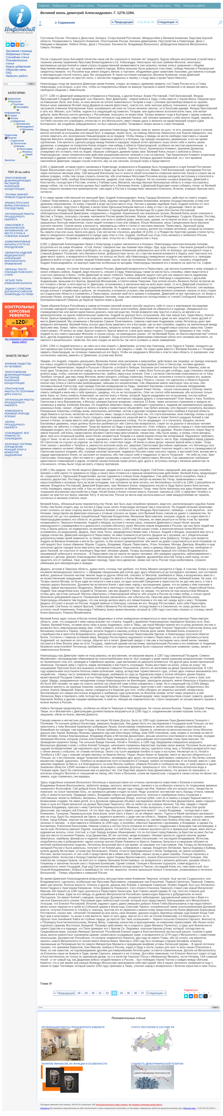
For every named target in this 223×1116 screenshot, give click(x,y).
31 (100, 993)
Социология (17, 140)
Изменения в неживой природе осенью (17, 413)
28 (79, 993)
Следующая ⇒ (167, 22)
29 (86, 993)
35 (128, 993)
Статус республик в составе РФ (152, 1027)
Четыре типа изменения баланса (18, 282)
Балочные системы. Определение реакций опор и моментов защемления (19, 450)
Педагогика (11, 135)
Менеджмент (26, 126)
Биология (15, 101)
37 (142, 993)
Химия (28, 154)
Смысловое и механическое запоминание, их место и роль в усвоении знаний (17, 230)
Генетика (18, 104)
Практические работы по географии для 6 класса (19, 391)
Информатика (12, 112)
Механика (27, 129)
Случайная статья (17, 57)
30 (93, 993)
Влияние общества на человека (18, 365)
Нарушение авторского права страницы (112, 1105)
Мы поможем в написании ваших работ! (19, 340)
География (22, 107)
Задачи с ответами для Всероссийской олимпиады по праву (19, 291)
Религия (12, 137)
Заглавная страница (19, 51)
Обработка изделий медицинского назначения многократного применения (18, 258)
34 (121, 993)
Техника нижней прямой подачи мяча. (19, 196)
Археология (14, 98)
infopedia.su (45, 1108)
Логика (14, 118)
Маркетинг (19, 121)
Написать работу (17, 75)
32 (107, 993)
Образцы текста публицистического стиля (18, 272)
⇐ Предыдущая (122, 22)
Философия (25, 149)
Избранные (60, 5)
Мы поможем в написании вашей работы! (145, 1105)
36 (135, 993)
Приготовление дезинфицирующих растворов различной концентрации (18, 183)
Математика (23, 123)
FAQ (8, 72)
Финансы (27, 151)
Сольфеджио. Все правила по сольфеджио (17, 436)
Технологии (19, 143)
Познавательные (108, 5)
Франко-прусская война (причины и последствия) (17, 205)
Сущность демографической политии (157, 1063)
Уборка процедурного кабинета (15, 424)
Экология (10, 160)
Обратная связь (16, 69)
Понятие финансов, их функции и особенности (74, 1063)
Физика (20, 146)
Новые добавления (18, 66)
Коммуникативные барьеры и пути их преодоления (17, 244)
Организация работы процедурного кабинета (19, 216)
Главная (44, 5)
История (12, 115)
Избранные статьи (17, 54)
